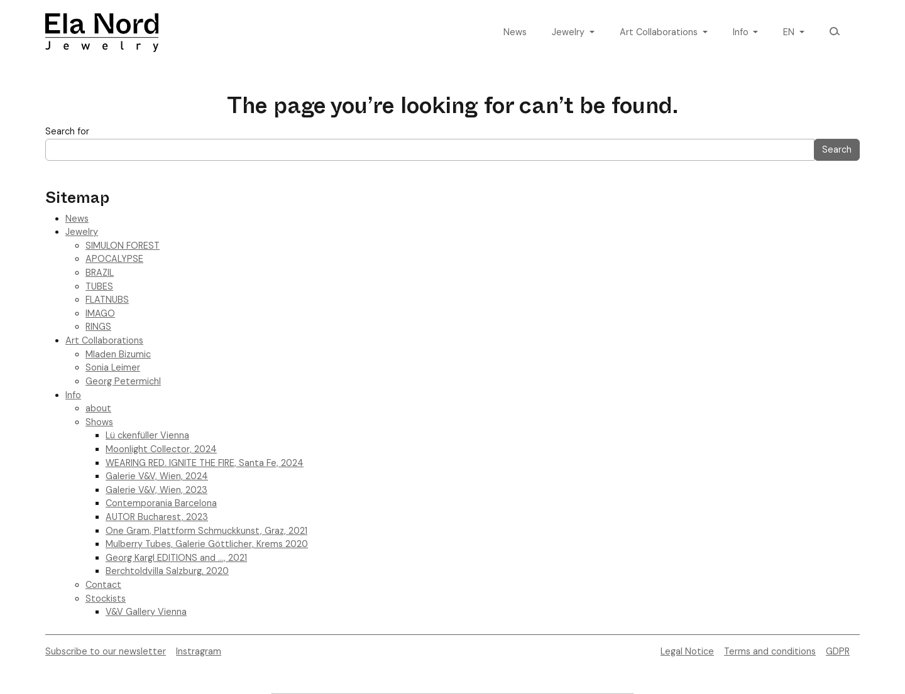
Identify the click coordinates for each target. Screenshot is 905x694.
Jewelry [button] (569, 32)
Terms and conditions (770, 651)
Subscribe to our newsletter (105, 651)
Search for (67, 131)
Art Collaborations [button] (660, 32)
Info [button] (742, 32)
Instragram (198, 651)
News (515, 32)
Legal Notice (687, 651)
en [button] (790, 32)
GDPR (838, 651)
